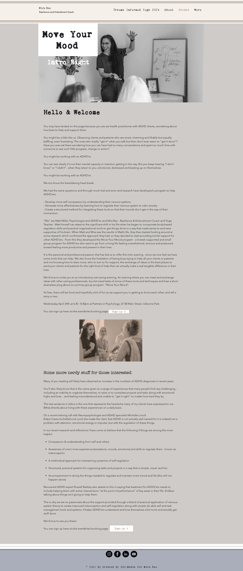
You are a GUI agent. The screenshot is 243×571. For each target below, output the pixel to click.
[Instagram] (109, 554)
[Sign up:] (119, 312)
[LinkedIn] (125, 554)
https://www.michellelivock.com (63, 419)
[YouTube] (134, 554)
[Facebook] (117, 554)
